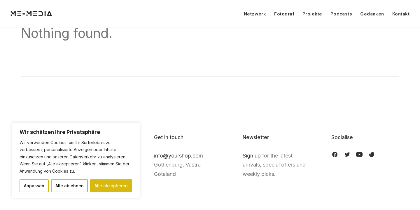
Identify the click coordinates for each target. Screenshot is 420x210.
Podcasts (341, 14)
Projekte (312, 14)
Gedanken (372, 14)
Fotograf (284, 14)
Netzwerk (255, 14)
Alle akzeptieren (111, 185)
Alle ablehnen (69, 185)
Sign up (252, 156)
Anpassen (34, 185)
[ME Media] (31, 13)
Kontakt (401, 14)
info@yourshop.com (178, 156)
